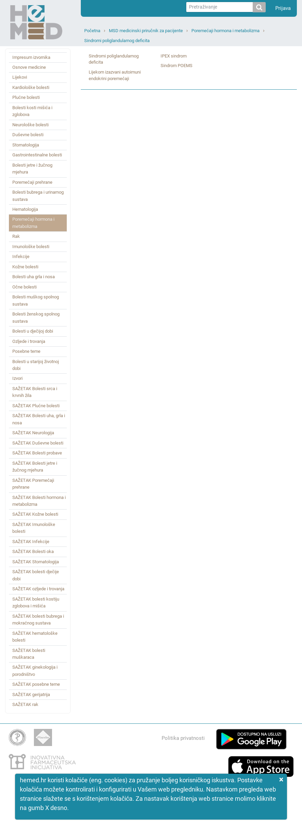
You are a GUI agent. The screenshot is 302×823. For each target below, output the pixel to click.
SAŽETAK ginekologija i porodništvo (35, 671)
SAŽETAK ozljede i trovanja (38, 588)
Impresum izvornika (31, 57)
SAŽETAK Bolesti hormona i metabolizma (39, 501)
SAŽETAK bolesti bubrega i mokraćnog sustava (38, 620)
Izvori (17, 378)
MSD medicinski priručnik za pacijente (146, 30)
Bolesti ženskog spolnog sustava (36, 317)
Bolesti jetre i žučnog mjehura (32, 169)
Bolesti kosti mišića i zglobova (32, 111)
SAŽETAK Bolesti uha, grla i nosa (38, 419)
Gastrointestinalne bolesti (37, 154)
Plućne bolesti (26, 97)
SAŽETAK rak (25, 704)
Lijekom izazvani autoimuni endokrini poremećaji (115, 75)
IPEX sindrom (174, 56)
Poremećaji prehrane (32, 182)
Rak (16, 236)
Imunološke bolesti (30, 246)
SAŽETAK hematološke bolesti (35, 637)
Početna (92, 30)
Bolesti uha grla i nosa (33, 276)
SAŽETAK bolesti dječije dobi (35, 575)
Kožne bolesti (25, 266)
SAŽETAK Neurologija (33, 432)
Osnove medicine (29, 67)
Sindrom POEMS (176, 65)
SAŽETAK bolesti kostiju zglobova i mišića (35, 602)
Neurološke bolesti (30, 124)
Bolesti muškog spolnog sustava (35, 300)
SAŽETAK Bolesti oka (33, 551)
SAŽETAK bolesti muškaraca (28, 654)
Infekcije (20, 256)
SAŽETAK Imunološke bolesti (33, 528)
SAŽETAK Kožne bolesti (35, 514)
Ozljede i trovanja (28, 341)
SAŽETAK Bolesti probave (37, 452)
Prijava (283, 8)
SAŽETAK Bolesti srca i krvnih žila (34, 392)
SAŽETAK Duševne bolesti (37, 443)
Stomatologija (25, 144)
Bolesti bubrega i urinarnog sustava (38, 196)
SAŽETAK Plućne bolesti (36, 405)
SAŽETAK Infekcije (30, 541)
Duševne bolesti (27, 134)
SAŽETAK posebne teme (36, 684)
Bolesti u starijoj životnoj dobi (35, 365)
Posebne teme (26, 351)
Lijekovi (19, 77)
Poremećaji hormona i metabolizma (225, 30)
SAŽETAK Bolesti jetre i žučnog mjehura (34, 467)
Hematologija (25, 209)
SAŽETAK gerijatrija (31, 694)
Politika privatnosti (183, 738)
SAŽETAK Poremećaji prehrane (33, 484)
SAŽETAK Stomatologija (35, 561)
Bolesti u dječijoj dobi (32, 331)
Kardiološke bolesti (30, 87)
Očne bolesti (24, 287)
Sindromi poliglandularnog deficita (117, 40)
